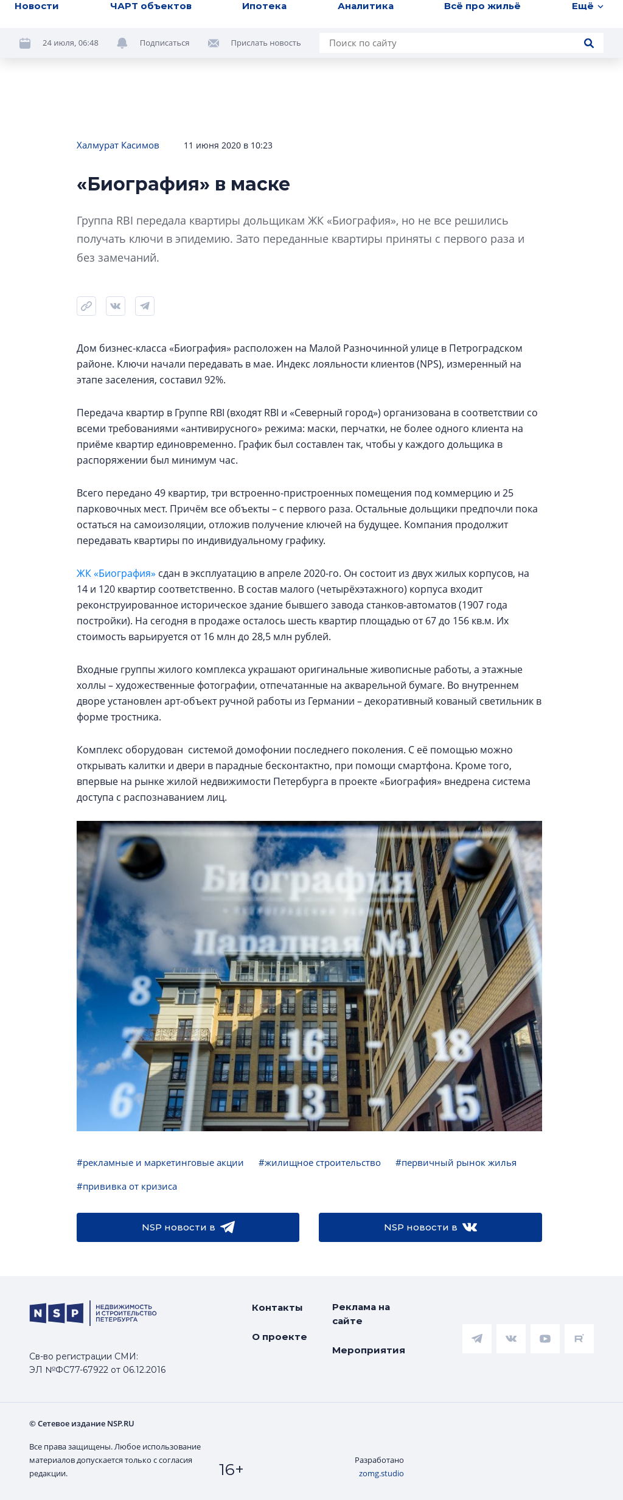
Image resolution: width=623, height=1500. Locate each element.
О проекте (279, 1336)
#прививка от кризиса (127, 1186)
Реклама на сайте (361, 1314)
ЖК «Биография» (116, 573)
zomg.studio (381, 1473)
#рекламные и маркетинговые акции (160, 1162)
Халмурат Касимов (118, 145)
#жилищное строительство (320, 1162)
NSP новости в (188, 1227)
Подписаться (165, 42)
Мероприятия (368, 1350)
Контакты (277, 1307)
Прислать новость (266, 42)
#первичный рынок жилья (456, 1162)
